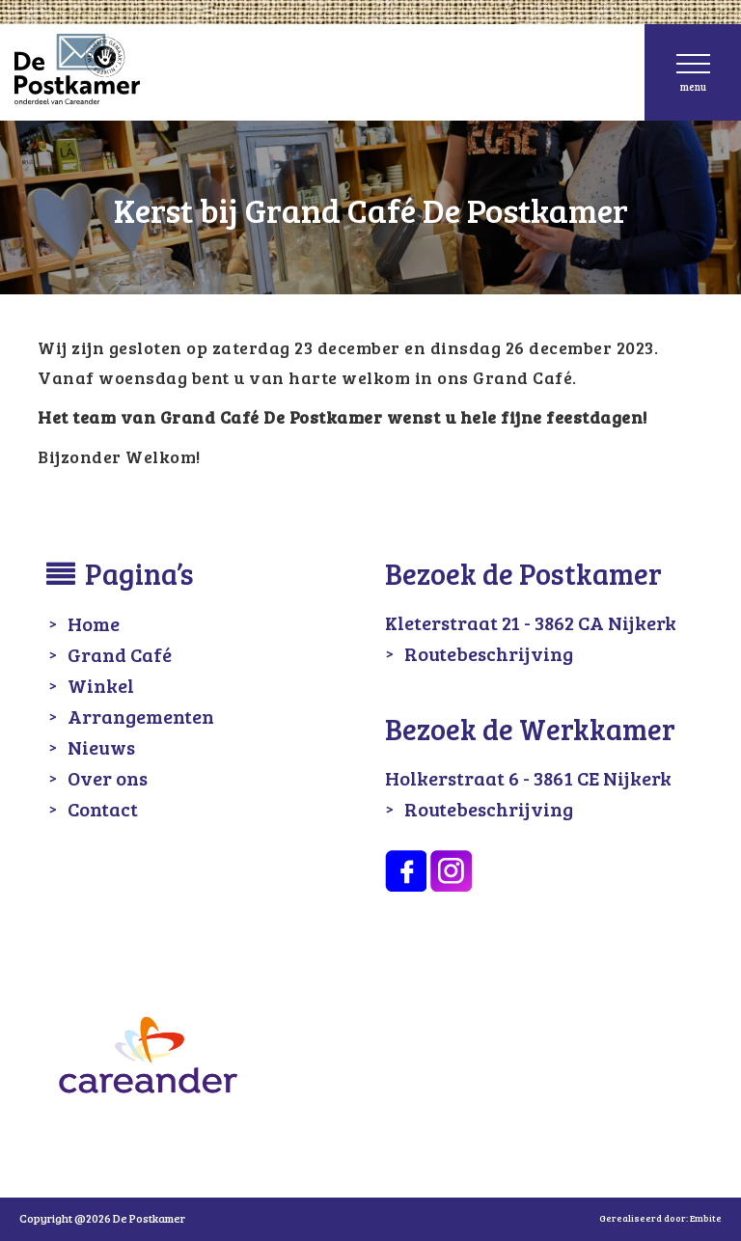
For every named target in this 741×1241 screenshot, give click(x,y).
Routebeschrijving (488, 653)
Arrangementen (141, 716)
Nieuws (101, 746)
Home (94, 623)
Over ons (108, 777)
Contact (103, 808)
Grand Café (120, 654)
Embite (706, 1218)
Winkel (101, 685)
